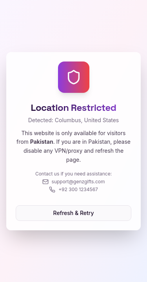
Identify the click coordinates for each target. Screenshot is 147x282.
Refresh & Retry (73, 213)
